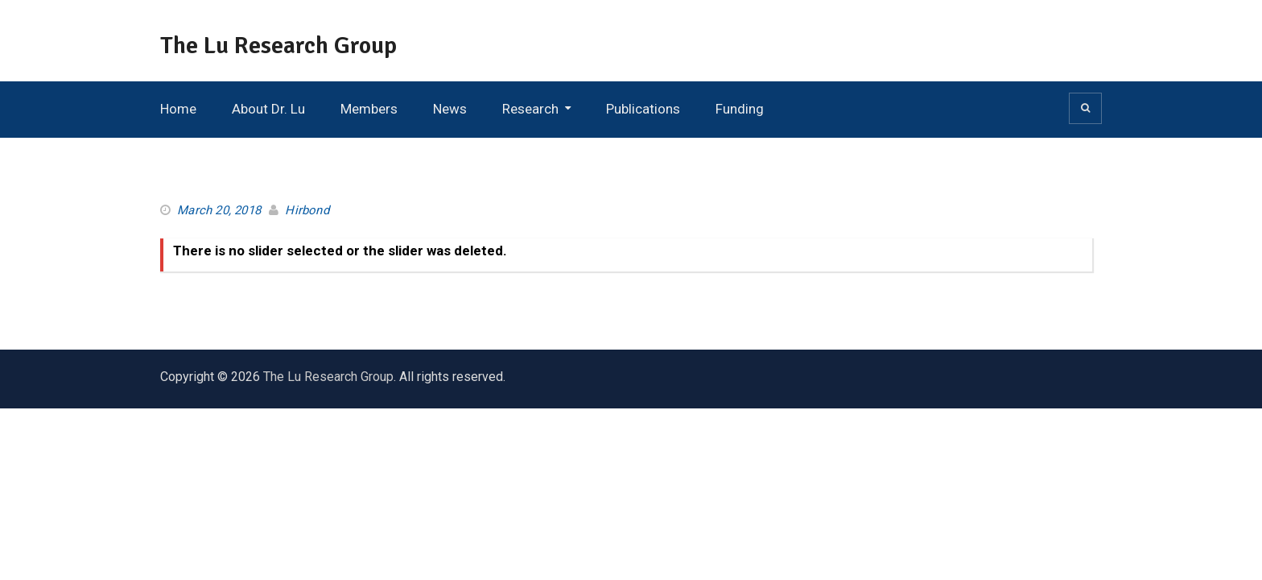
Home (178, 109)
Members (369, 109)
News (450, 109)
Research (530, 109)
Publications (643, 109)
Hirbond (306, 210)
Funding (740, 109)
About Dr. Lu (268, 109)
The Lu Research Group (278, 45)
